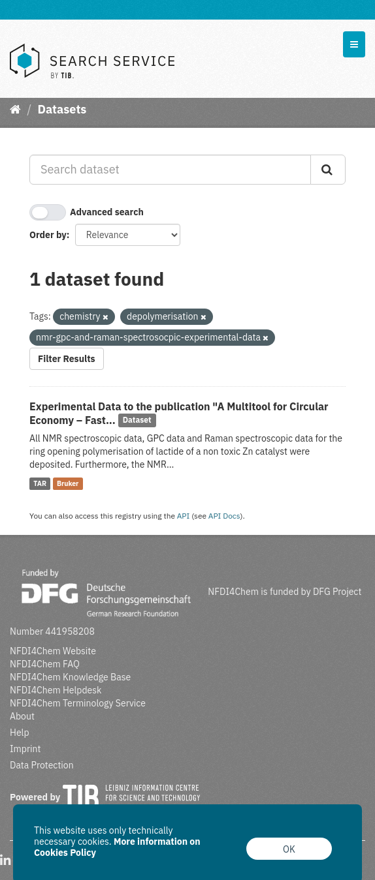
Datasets (61, 109)
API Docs (224, 516)
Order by (48, 235)
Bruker (67, 483)
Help (19, 732)
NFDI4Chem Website (53, 651)
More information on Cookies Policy (117, 847)
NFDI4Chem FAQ (45, 664)
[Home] (15, 109)
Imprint (25, 749)
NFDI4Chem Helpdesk (56, 690)
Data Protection (42, 765)
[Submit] (328, 170)
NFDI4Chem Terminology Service (78, 703)
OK (289, 849)
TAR (39, 483)
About (22, 716)
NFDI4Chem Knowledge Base (70, 677)
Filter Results (66, 359)
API (183, 516)
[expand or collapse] (354, 44)
